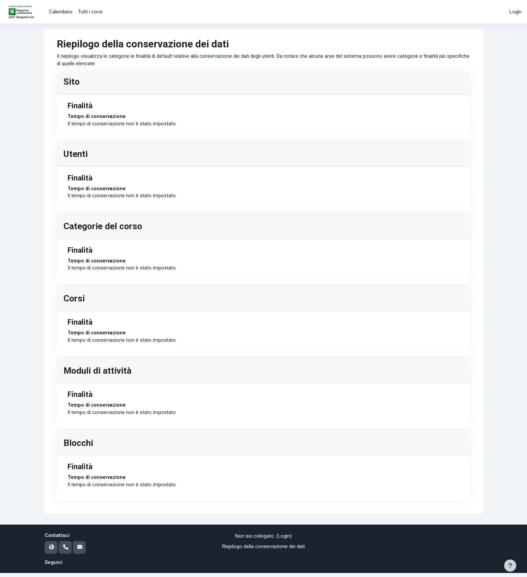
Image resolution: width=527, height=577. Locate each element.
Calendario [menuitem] (61, 12)
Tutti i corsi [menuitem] (90, 12)
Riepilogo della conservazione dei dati (263, 550)
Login (516, 12)
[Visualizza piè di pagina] (510, 566)
